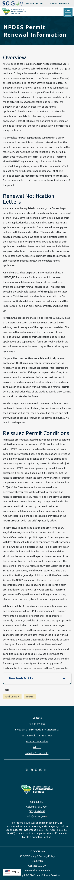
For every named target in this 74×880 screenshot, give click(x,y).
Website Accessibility (37, 753)
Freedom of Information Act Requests (37, 729)
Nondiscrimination (37, 741)
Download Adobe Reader (37, 870)
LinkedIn (36, 770)
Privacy (37, 747)
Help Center (37, 861)
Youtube (45, 770)
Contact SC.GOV (37, 865)
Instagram (31, 770)
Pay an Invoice (37, 723)
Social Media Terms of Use (37, 735)
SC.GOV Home (37, 851)
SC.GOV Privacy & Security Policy (37, 856)
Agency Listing (34, 3)
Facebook (26, 770)
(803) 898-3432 (37, 811)
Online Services (59, 3)
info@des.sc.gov (37, 816)
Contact (37, 717)
